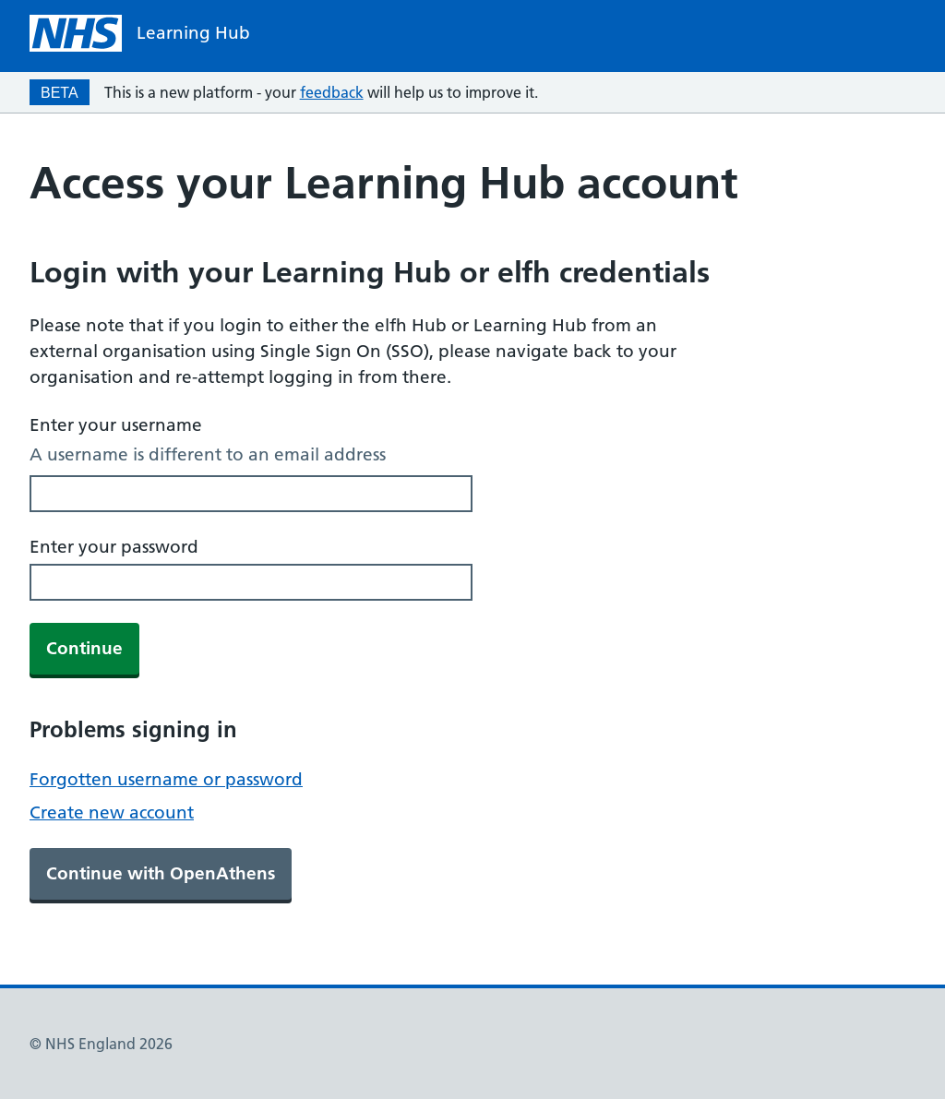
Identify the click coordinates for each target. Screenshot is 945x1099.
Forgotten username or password (166, 779)
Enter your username (116, 425)
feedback (332, 92)
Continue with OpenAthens (160, 873)
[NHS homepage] (140, 33)
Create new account (112, 812)
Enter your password (114, 546)
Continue (84, 648)
